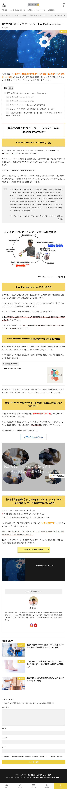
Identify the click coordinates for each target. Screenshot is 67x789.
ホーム (6, 786)
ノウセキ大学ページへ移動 (35, 549)
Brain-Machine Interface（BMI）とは (20, 97)
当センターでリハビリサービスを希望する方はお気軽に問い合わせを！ (30, 109)
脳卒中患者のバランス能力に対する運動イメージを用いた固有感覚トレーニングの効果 (45, 646)
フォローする (45, 568)
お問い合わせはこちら (33, 437)
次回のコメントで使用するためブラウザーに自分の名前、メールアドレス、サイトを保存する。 (34, 756)
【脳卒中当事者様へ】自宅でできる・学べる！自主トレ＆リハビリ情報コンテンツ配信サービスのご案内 (34, 114)
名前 (4, 728)
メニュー (33, 786)
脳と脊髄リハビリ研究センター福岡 (39, 775)
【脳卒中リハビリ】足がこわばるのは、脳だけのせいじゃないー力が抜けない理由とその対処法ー (45, 664)
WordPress (56, 777)
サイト (4, 747)
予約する (47, 786)
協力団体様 (51, 10)
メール (5, 738)
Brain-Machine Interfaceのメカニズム (20, 101)
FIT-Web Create (37, 777)
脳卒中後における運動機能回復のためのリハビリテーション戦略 (45, 679)
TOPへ (60, 786)
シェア (20, 786)
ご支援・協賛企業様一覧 (17, 10)
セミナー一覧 (41, 10)
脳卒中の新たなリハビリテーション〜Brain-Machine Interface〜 (25, 93)
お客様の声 (30, 10)
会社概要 (4, 10)
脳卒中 (24, 15)
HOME (6, 15)
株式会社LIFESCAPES (12, 368)
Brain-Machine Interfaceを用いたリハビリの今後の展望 (25, 105)
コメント (5, 707)
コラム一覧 (15, 15)
